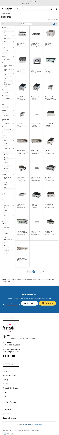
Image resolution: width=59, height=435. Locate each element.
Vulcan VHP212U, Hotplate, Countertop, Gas (49, 233)
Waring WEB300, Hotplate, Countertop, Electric (22, 44)
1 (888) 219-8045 (13, 345)
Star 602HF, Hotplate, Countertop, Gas (21, 98)
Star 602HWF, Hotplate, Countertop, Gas (49, 71)
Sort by (18, 23)
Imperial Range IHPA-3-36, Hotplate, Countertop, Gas (22, 259)
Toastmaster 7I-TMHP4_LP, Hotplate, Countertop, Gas (35, 206)
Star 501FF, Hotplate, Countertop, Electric (50, 44)
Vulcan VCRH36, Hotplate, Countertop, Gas (49, 206)
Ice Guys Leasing (27, 424)
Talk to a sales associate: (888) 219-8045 (29, 3)
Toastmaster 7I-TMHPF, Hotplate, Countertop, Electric (50, 98)
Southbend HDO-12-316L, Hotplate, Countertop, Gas (36, 179)
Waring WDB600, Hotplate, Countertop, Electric (36, 44)
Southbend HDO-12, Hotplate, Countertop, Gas (36, 125)
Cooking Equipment (6, 13)
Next (44, 271)
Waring (5, 44)
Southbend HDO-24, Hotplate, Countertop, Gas (36, 233)
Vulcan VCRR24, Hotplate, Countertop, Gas (21, 206)
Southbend (6, 32)
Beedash (37, 430)
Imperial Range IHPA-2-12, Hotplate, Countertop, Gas (22, 152)
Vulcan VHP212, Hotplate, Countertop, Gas (21, 179)
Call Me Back (47, 303)
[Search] (34, 9)
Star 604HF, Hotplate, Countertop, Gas (49, 179)
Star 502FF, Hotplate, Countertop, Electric (22, 125)
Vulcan (5, 41)
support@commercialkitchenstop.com (21, 338)
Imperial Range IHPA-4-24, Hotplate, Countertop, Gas (22, 233)
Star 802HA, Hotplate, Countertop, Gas (49, 152)
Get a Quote (29, 303)
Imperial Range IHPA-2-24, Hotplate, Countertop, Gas (36, 152)
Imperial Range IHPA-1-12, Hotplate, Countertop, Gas (36, 71)
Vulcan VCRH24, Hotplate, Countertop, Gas (49, 125)
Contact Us (11, 303)
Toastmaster (7, 38)
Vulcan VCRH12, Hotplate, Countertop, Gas (21, 71)
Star (5, 35)
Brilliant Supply (38, 424)
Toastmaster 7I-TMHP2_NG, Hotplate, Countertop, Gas (35, 98)
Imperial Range (7, 30)
